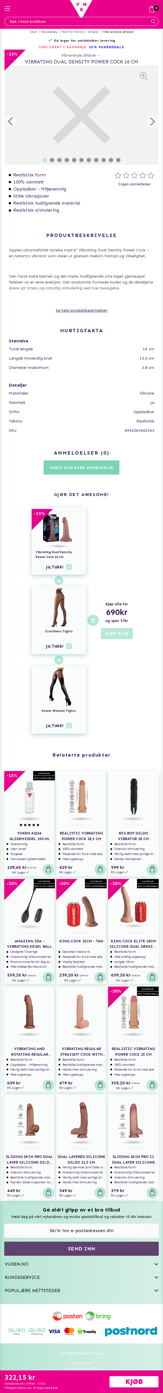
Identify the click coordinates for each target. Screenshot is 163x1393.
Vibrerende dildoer (118, 32)
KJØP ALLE (117, 633)
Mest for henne (72, 32)
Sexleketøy (49, 32)
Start (33, 32)
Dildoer (93, 32)
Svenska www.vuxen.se (81, 1368)
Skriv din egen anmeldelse (81, 467)
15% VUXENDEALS (106, 47)
